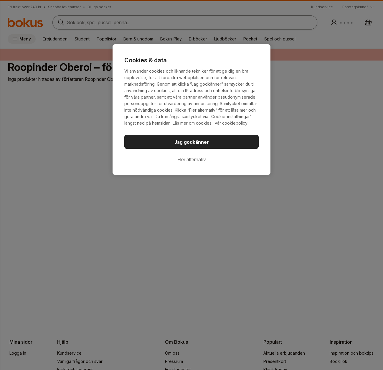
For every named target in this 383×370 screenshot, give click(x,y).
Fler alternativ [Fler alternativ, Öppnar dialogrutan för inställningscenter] (191, 159)
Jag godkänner (191, 142)
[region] (191, 109)
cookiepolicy (234, 122)
